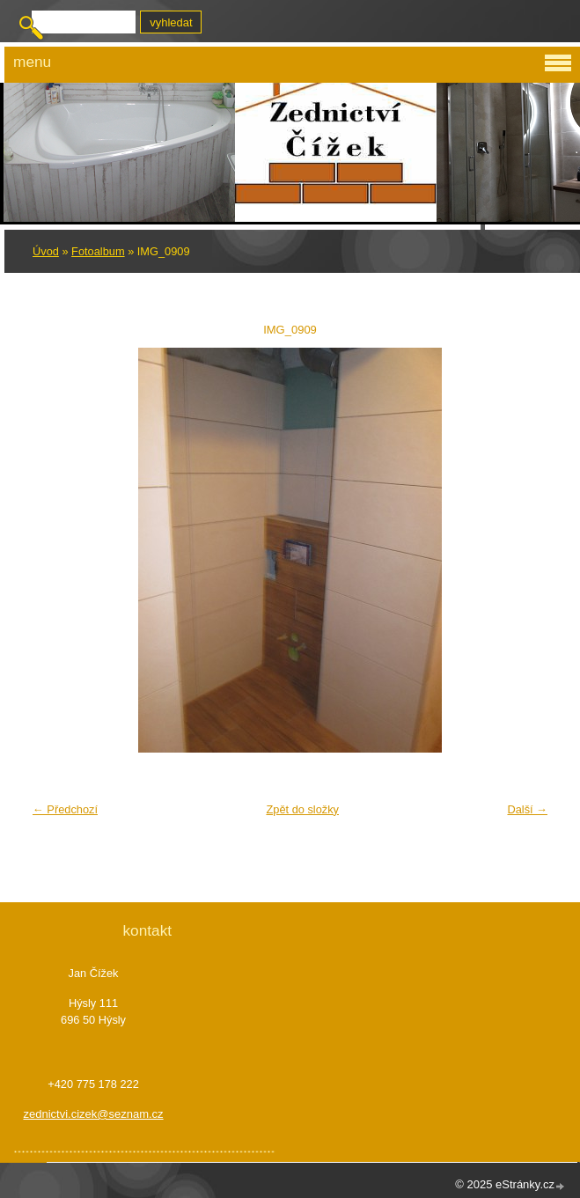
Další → (527, 809)
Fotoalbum (97, 251)
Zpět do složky (302, 809)
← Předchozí (65, 809)
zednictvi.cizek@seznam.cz (93, 1114)
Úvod (46, 251)
